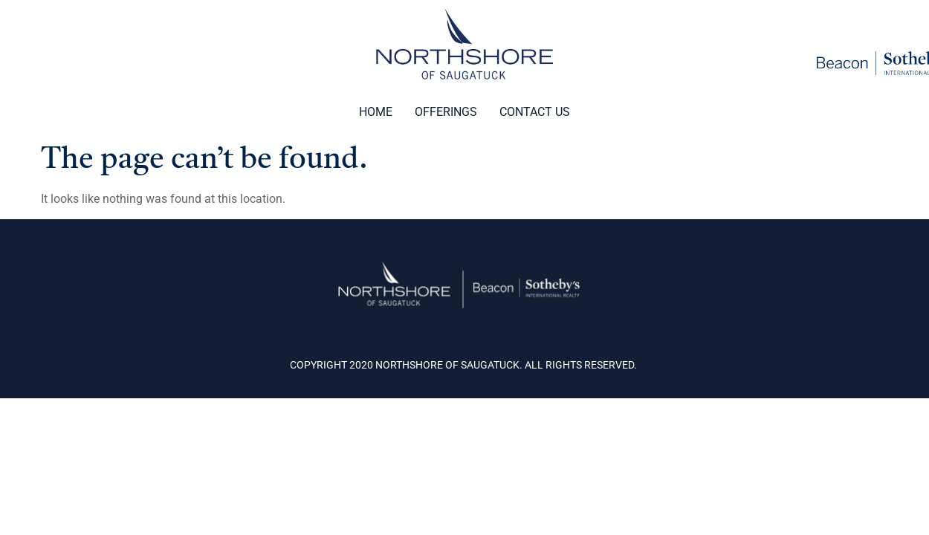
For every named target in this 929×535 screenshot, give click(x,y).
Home (375, 112)
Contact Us (534, 112)
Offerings (446, 112)
